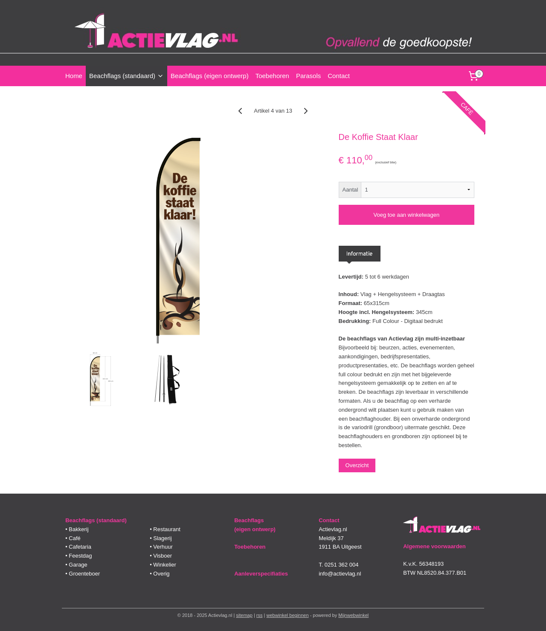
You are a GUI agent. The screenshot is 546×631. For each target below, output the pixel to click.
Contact (339, 75)
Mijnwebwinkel (353, 615)
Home (73, 75)
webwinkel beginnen (288, 615)
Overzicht (357, 465)
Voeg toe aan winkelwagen (406, 215)
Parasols (308, 75)
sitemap (244, 615)
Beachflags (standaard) (126, 75)
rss (259, 615)
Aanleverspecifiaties (261, 573)
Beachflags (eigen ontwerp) (210, 75)
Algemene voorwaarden (434, 546)
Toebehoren (272, 75)
